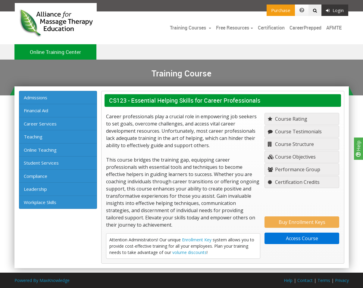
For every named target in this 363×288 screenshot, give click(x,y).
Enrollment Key (196, 240)
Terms (324, 280)
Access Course (302, 238)
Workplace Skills (40, 202)
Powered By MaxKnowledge (42, 280)
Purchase (280, 10)
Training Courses (188, 27)
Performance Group (294, 169)
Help (358, 149)
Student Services (41, 163)
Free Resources (232, 27)
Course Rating (287, 119)
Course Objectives (292, 156)
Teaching (33, 137)
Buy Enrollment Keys (302, 222)
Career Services (40, 124)
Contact (305, 280)
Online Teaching (40, 150)
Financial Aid (36, 110)
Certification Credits (294, 182)
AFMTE (334, 27)
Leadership (35, 189)
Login (335, 10)
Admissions (35, 97)
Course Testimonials (295, 131)
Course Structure (291, 144)
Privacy (342, 280)
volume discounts (189, 252)
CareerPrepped (305, 27)
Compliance (35, 176)
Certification (271, 27)
